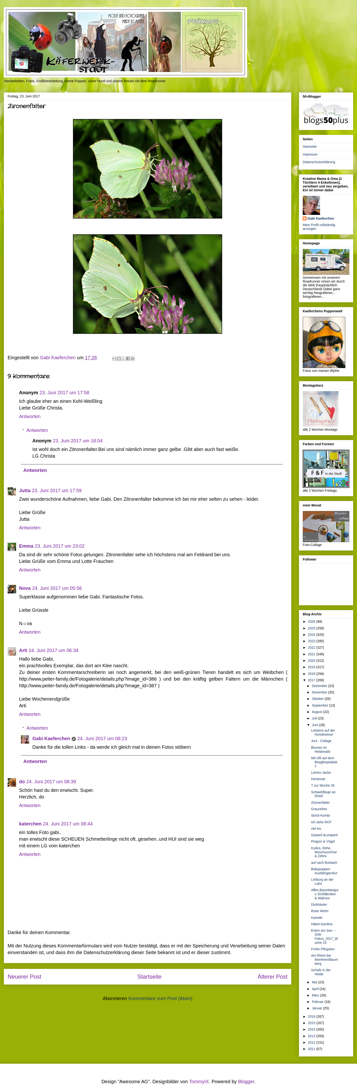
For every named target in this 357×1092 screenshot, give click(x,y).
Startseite (149, 976)
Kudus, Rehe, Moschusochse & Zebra (324, 852)
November (320, 692)
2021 (312, 654)
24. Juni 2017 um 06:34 (53, 650)
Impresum (310, 154)
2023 (312, 641)
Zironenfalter (320, 802)
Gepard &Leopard (324, 835)
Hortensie (318, 779)
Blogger (246, 1081)
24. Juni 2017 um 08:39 (51, 781)
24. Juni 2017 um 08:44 (68, 823)
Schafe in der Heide (321, 972)
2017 (312, 680)
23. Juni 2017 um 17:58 (64, 392)
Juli (315, 718)
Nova (25, 588)
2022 (312, 647)
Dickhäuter (319, 904)
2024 (312, 635)
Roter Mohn (319, 911)
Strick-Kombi (320, 815)
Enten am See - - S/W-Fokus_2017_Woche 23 (324, 936)
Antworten (29, 416)
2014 (312, 1029)
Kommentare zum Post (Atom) (160, 998)
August (317, 712)
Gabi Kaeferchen (51, 738)
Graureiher (319, 809)
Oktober (318, 699)
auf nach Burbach (324, 862)
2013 (312, 1036)
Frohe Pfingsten (323, 949)
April (315, 989)
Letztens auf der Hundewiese (323, 732)
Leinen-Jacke (321, 772)
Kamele (316, 918)
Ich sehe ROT (321, 822)
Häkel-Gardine (321, 924)
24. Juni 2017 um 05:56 (57, 588)
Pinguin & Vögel (323, 841)
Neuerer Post (24, 976)
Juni (315, 725)
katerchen (30, 823)
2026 (312, 621)
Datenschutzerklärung (319, 162)
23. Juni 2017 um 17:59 (57, 490)
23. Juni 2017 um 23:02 (59, 546)
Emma (26, 546)
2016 (312, 1016)
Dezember (320, 686)
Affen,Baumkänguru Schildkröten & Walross (325, 894)
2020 (312, 660)
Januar (317, 1008)
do (22, 781)
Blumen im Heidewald (320, 749)
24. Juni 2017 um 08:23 (102, 738)
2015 (312, 1023)
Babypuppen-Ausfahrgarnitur (324, 871)
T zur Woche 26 (322, 785)
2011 (312, 1049)
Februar (318, 1002)
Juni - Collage (321, 741)
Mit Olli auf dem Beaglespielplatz (324, 762)
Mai (315, 982)
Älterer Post (273, 976)
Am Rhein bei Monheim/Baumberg (324, 960)
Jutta (24, 490)
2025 (312, 628)
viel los (316, 828)
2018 (312, 674)
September (320, 705)
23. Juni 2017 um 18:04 (78, 440)
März (316, 995)
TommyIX (199, 1081)
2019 (312, 667)
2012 (312, 1042)
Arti (23, 650)
